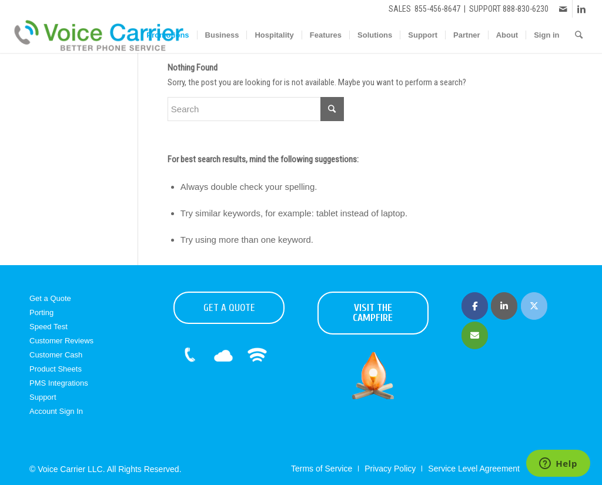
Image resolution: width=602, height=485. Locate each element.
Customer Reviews (61, 340)
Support (42, 397)
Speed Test (48, 326)
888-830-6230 (526, 9)
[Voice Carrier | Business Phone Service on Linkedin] (504, 306)
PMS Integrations (58, 383)
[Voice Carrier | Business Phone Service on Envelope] (474, 335)
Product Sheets (55, 368)
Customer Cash (55, 354)
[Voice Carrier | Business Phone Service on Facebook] (474, 306)
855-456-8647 (437, 9)
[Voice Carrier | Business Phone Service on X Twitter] (534, 306)
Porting (41, 312)
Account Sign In (56, 411)
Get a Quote (50, 298)
